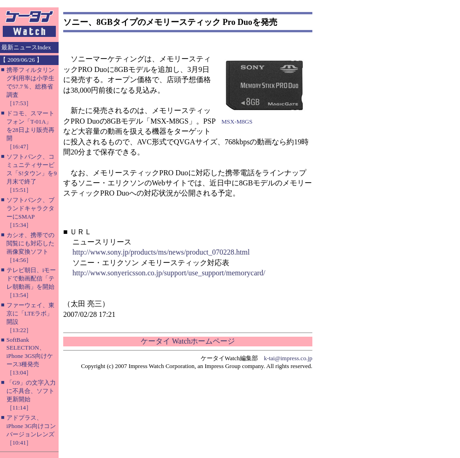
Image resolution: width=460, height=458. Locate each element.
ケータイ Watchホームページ (188, 341)
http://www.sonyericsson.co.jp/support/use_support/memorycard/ (168, 273)
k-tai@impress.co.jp (288, 358)
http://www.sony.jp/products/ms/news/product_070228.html (161, 252)
